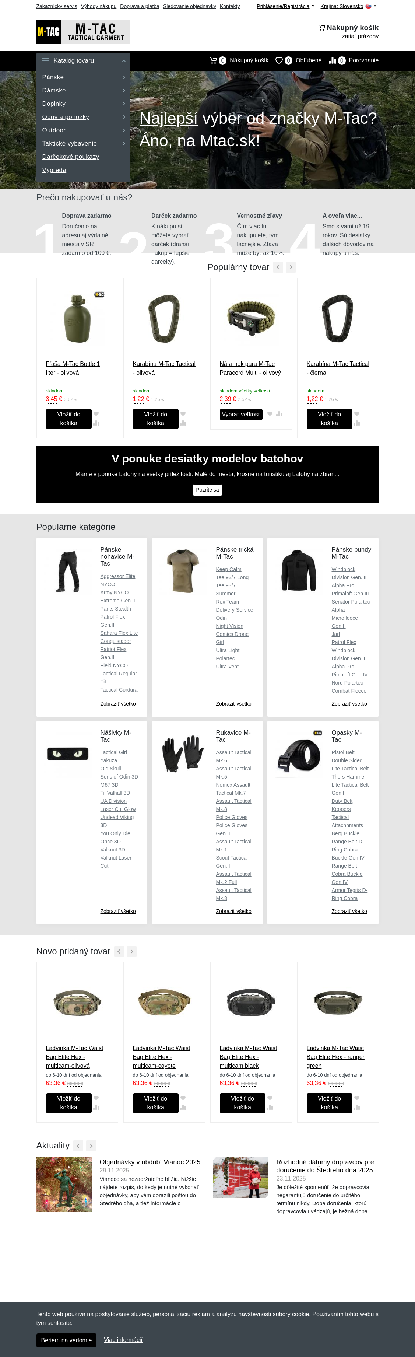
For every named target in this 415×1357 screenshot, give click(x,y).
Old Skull (111, 769)
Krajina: (348, 6)
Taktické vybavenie (83, 143)
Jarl (335, 634)
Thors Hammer (348, 777)
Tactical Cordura (119, 690)
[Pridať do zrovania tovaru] (96, 422)
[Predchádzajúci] (278, 267)
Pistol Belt (342, 752)
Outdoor (83, 130)
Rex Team (227, 602)
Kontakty (230, 6)
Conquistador (116, 641)
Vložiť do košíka (68, 418)
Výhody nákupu (99, 6)
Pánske (83, 77)
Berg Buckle (345, 833)
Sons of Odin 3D (119, 777)
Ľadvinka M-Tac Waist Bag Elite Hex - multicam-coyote (161, 1057)
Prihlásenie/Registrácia (285, 6)
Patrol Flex (343, 642)
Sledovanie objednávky (189, 6)
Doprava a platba (139, 6)
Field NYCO (114, 665)
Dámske (83, 90)
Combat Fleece (348, 691)
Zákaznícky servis (56, 6)
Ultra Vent (227, 666)
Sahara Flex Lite (119, 633)
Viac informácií (123, 1340)
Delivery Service (234, 610)
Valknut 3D (113, 850)
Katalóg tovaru (84, 60)
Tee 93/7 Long (232, 577)
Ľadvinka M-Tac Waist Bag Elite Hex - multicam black (248, 1057)
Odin (221, 618)
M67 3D (110, 785)
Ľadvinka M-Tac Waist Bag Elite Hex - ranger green (336, 1057)
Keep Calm (228, 569)
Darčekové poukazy (70, 156)
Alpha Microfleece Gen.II (344, 618)
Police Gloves (231, 817)
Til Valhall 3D (115, 793)
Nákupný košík (235, 60)
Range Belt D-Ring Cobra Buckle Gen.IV (348, 850)
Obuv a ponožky (83, 116)
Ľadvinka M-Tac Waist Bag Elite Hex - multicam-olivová (74, 1057)
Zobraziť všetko (118, 704)
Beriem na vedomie (66, 1340)
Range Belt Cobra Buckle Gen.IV (346, 874)
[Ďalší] (132, 951)
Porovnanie (350, 60)
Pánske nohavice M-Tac (118, 556)
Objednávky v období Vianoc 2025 (150, 1162)
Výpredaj (55, 170)
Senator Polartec (350, 602)
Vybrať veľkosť (241, 414)
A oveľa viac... (342, 216)
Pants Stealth (116, 609)
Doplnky (83, 103)
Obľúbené (294, 60)
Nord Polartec (347, 683)
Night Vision (229, 626)
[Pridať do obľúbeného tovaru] (96, 414)
